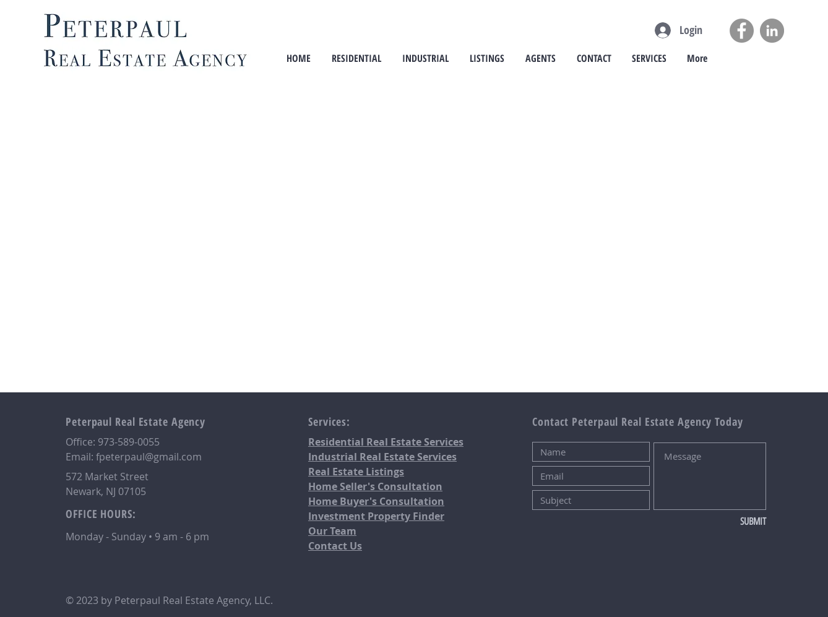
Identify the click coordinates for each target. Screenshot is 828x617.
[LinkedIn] (772, 31)
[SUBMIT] (725, 521)
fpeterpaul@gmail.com (149, 457)
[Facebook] (742, 31)
